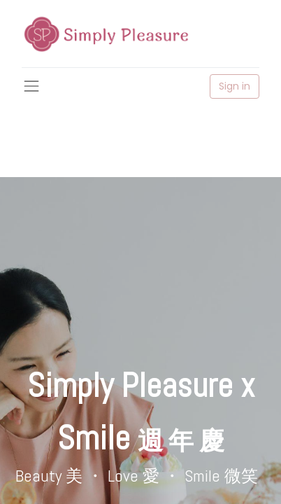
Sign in (234, 86)
